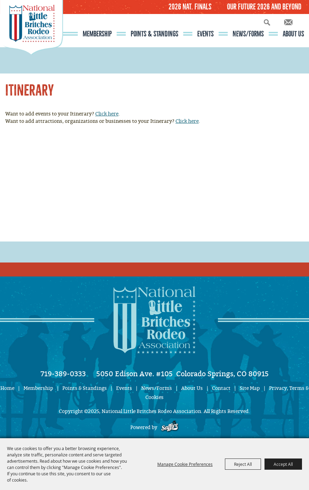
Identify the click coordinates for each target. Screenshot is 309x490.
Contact (221, 388)
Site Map (250, 388)
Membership (97, 34)
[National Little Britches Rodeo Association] (31, 40)
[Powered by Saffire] (169, 427)
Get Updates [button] (288, 22)
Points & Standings (154, 34)
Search (267, 22)
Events (205, 34)
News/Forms (248, 34)
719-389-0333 (63, 374)
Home (7, 388)
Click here (106, 114)
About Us (293, 34)
